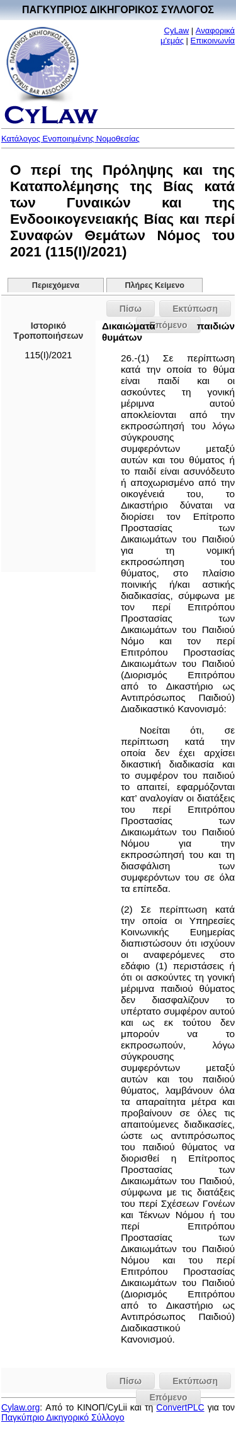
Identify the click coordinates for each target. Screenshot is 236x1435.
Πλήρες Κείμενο (154, 285)
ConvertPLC (180, 1407)
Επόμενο (168, 1397)
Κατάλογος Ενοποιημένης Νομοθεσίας (70, 138)
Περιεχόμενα (55, 285)
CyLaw (176, 30)
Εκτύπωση (195, 309)
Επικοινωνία (213, 40)
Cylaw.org (20, 1407)
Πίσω (131, 309)
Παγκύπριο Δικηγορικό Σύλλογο (63, 1417)
